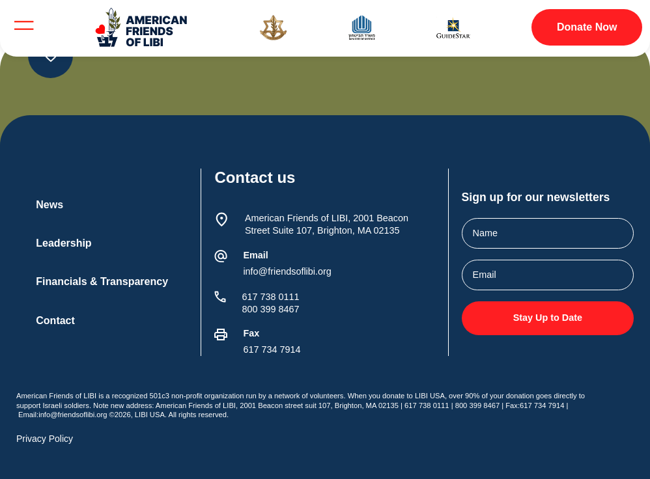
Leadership (63, 243)
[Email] (220, 256)
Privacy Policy (44, 438)
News (49, 204)
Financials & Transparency (102, 281)
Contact (55, 320)
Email (255, 255)
